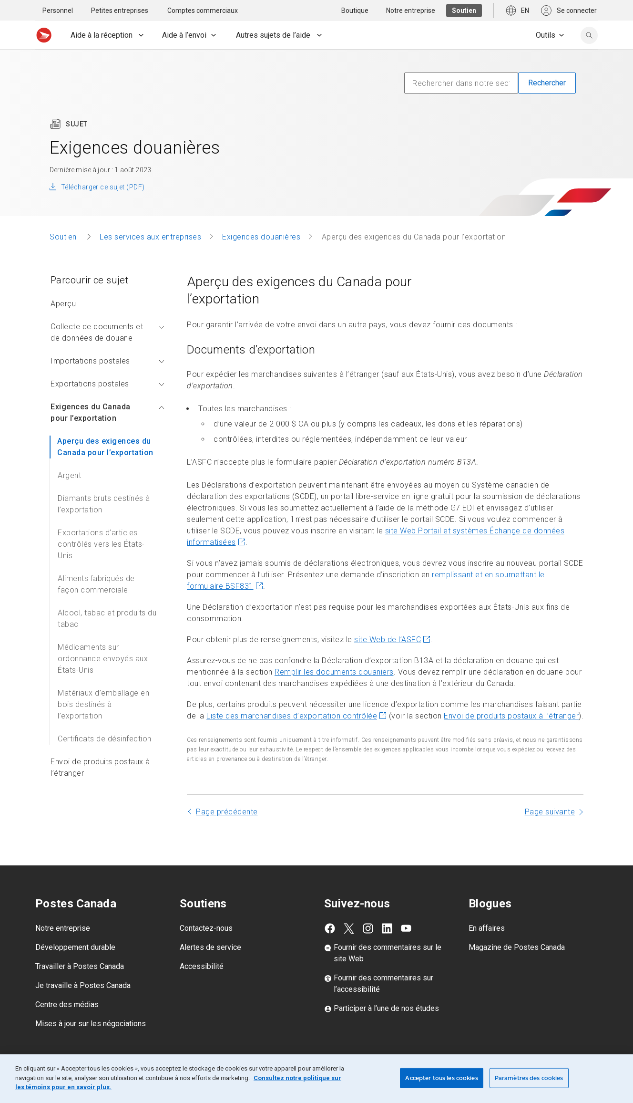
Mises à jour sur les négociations (90, 1023)
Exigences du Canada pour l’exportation (107, 412)
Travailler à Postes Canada (79, 966)
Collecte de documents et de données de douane (107, 332)
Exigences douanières (261, 236)
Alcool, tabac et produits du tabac (107, 618)
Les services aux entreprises (150, 236)
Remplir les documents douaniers (334, 671)
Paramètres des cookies (529, 1078)
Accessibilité (202, 966)
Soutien (64, 236)
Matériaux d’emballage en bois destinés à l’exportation (103, 704)
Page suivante (550, 811)
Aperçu (63, 303)
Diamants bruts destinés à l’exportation (104, 504)
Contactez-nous (206, 928)
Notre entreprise (62, 928)
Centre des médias (67, 1004)
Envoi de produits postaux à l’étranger (100, 767)
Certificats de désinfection (105, 738)
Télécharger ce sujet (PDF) (102, 187)
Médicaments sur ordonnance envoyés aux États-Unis (103, 659)
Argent (69, 475)
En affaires (487, 928)
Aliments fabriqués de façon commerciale (96, 584)
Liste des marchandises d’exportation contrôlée (296, 715)
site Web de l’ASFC (392, 639)
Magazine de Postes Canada (517, 947)
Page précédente (227, 811)
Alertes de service (210, 947)
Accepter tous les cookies (441, 1078)
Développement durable (75, 947)
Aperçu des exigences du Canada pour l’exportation (105, 447)
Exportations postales (107, 383)
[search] (589, 35)
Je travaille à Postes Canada (83, 985)
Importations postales (107, 360)
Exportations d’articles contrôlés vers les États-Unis (101, 544)
